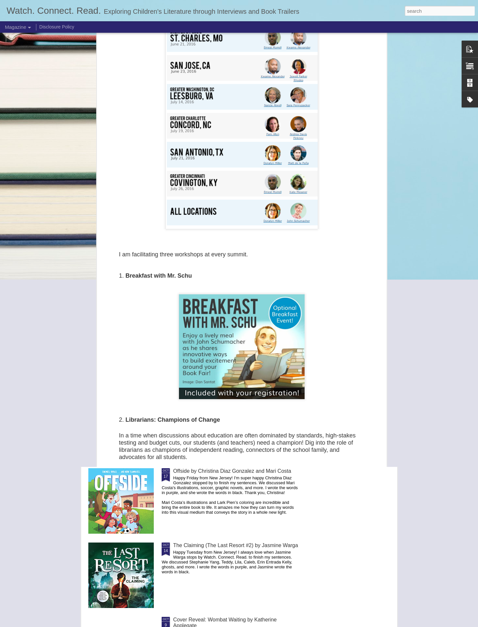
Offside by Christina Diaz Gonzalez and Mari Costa (232, 471)
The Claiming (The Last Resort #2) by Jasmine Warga (235, 545)
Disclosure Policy (56, 26)
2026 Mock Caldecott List (202, 396)
